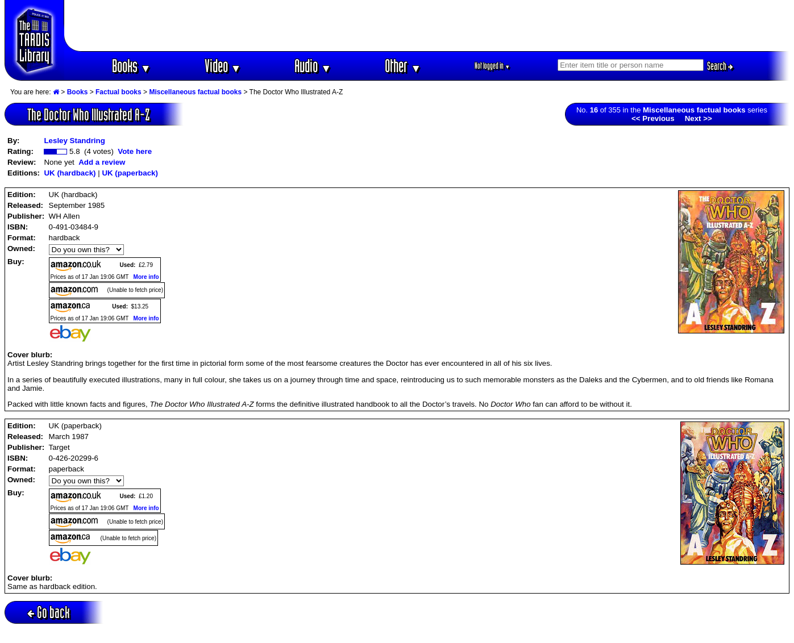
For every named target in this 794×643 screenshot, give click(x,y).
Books (131, 66)
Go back (48, 612)
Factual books (118, 92)
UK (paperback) (130, 173)
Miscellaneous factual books (195, 92)
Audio (312, 66)
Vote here (135, 151)
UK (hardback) (69, 173)
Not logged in (492, 65)
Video (223, 66)
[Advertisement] (427, 25)
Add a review (101, 162)
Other (403, 66)
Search (720, 66)
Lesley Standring (74, 140)
